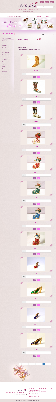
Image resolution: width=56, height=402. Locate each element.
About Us (10, 16)
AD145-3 (36, 222)
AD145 (36, 146)
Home (47, 16)
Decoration (4, 40)
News (26, 16)
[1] (38, 74)
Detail (38, 77)
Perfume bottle (5, 52)
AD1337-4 (36, 70)
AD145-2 (36, 197)
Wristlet (4, 64)
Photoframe (5, 71)
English (41, 2)
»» (49, 364)
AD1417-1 (36, 96)
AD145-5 (36, 248)
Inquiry (34, 77)
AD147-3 (36, 349)
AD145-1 (36, 172)
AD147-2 (36, 324)
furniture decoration (6, 50)
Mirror (3, 66)
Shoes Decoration (6, 47)
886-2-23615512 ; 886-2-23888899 (39, 391)
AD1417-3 (36, 121)
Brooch (4, 57)
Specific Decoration (6, 38)
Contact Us (39, 16)
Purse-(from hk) (5, 54)
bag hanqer (4, 68)
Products (18, 16)
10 (43, 364)
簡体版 (51, 2)
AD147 (36, 273)
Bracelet (4, 61)
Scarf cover (4, 59)
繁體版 (46, 2)
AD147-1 (36, 298)
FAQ (32, 16)
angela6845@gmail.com (34, 396)
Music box (4, 45)
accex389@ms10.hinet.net (38, 395)
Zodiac (3, 43)
